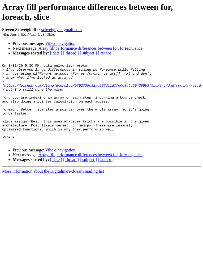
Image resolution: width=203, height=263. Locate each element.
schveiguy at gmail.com (61, 29)
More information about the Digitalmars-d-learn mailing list (53, 186)
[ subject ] (88, 53)
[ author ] (106, 53)
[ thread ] (71, 53)
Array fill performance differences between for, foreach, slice (90, 48)
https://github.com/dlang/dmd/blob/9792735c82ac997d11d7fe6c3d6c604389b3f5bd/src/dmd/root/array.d (102, 90)
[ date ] (56, 53)
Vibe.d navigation (60, 43)
